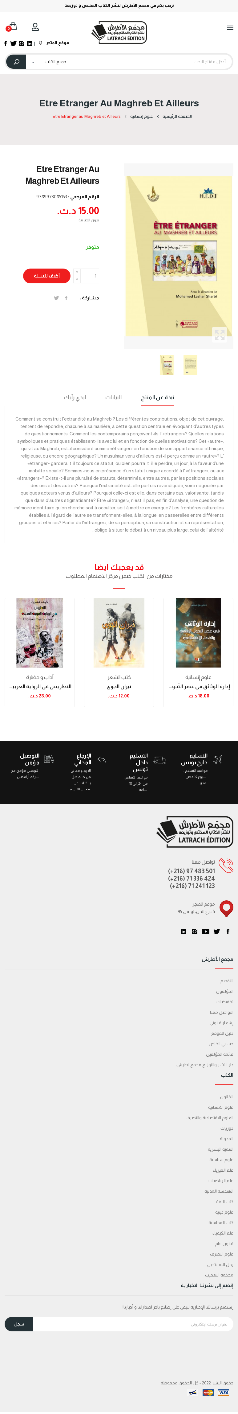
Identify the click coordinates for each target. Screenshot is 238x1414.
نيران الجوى (119, 686)
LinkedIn (183, 931)
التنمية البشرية (220, 1149)
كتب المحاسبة (220, 1222)
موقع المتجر (54, 42)
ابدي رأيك (75, 397)
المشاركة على (66, 297)
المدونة (226, 1138)
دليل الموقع (222, 1033)
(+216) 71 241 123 (192, 885)
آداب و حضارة (39, 677)
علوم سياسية (221, 1159)
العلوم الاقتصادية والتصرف (209, 1117)
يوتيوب (205, 931)
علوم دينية (224, 1212)
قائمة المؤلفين (219, 1054)
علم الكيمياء (222, 1233)
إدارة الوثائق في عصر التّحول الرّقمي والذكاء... (198, 686)
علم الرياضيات (220, 1180)
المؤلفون (224, 991)
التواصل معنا (221, 1012)
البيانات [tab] (113, 397)
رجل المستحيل (220, 1264)
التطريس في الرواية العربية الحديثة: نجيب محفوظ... (39, 686)
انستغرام (194, 931)
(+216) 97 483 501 (191, 871)
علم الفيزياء (223, 1170)
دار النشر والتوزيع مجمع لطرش (204, 1064)
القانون (226, 1096)
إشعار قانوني (221, 1022)
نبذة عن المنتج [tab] (157, 397)
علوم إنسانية (198, 677)
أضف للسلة (47, 275)
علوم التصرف (221, 1254)
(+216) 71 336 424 (191, 878)
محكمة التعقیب (219, 1274)
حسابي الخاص (221, 1043)
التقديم (226, 980)
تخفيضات (224, 1001)
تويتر (216, 931)
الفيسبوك (227, 931)
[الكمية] (90, 276)
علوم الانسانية (220, 1107)
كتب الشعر (119, 677)
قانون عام (224, 1243)
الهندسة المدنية (218, 1191)
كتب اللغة (224, 1201)
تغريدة (56, 297)
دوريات (226, 1128)
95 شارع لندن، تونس (196, 911)
